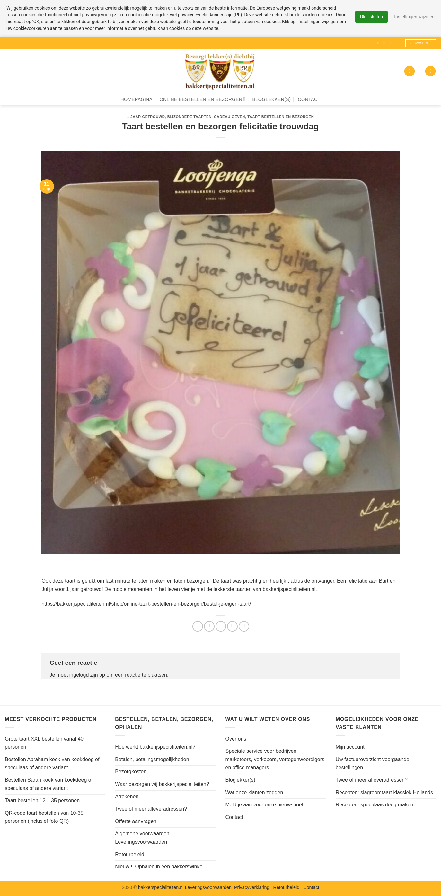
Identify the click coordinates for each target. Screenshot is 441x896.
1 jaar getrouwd (146, 117)
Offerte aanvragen (135, 821)
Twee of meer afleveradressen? (151, 809)
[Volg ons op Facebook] (373, 43)
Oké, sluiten (371, 16)
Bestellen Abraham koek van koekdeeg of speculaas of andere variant (52, 763)
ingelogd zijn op (87, 675)
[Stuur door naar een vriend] (221, 626)
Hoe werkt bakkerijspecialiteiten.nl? (155, 747)
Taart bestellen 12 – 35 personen (42, 800)
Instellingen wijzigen (414, 16)
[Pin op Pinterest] (232, 626)
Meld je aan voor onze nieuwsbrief (264, 804)
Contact (309, 99)
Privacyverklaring (251, 887)
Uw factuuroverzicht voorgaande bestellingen (372, 763)
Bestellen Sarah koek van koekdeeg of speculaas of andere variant (49, 784)
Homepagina (136, 99)
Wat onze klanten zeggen (254, 792)
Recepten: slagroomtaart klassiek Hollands (384, 792)
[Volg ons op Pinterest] (391, 43)
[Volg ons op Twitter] (385, 43)
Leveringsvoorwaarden (208, 887)
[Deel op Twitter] (209, 626)
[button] (409, 71)
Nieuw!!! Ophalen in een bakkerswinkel (159, 866)
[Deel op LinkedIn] (244, 626)
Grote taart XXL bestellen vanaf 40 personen (44, 743)
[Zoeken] (430, 71)
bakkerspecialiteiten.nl (161, 887)
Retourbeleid (129, 854)
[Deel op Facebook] (197, 626)
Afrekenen (126, 796)
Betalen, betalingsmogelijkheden (152, 759)
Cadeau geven (229, 117)
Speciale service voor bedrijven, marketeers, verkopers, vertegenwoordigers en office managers (275, 759)
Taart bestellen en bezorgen (280, 117)
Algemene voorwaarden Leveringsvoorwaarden (142, 838)
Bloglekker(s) (271, 99)
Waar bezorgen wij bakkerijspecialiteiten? (162, 784)
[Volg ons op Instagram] (379, 43)
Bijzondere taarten (189, 117)
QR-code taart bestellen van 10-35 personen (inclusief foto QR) (44, 817)
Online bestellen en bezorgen (202, 99)
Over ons (235, 739)
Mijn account (350, 747)
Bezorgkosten (130, 771)
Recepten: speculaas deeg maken (374, 804)
